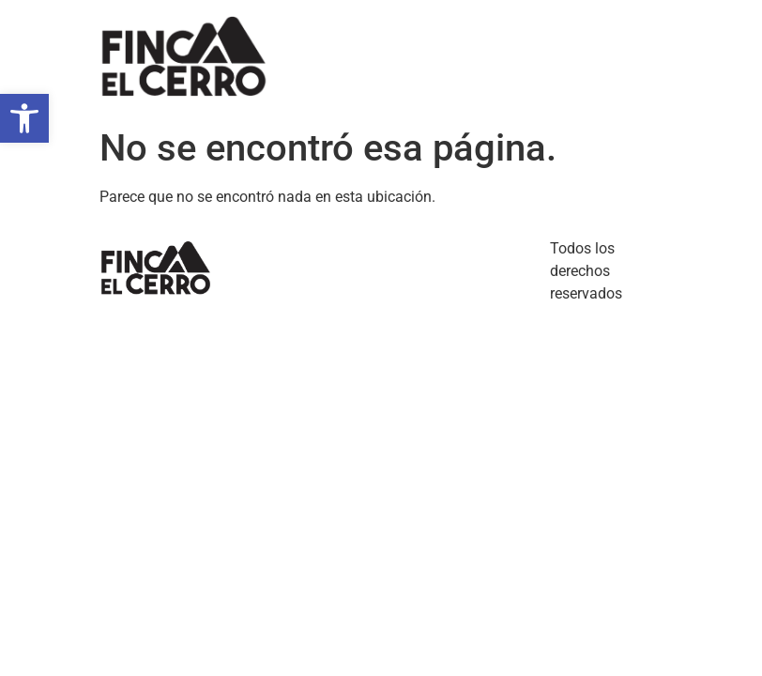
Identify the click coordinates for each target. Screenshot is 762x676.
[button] (24, 118)
